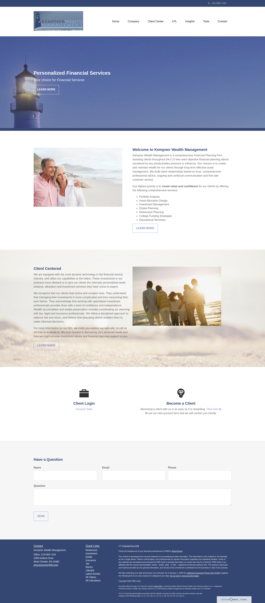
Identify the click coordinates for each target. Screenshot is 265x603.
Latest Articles (93, 573)
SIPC (161, 586)
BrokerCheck (177, 551)
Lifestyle (90, 570)
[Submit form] (41, 516)
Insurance (91, 560)
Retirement (91, 550)
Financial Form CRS (130, 546)
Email (105, 467)
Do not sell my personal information (184, 576)
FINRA (156, 586)
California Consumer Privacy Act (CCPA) (203, 573)
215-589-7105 (217, 3)
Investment (91, 553)
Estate (89, 557)
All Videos (91, 577)
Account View (84, 409)
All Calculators (93, 580)
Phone (172, 467)
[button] (133, 21)
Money (89, 567)
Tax (87, 563)
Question (39, 485)
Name (37, 467)
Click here (212, 409)
